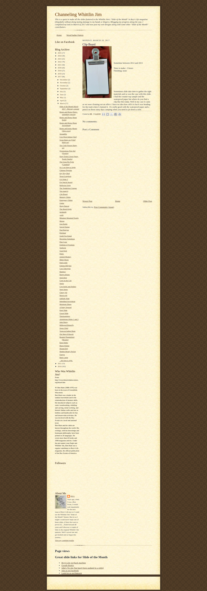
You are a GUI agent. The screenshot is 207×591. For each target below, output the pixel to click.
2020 (60, 68)
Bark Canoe (64, 357)
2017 (60, 77)
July (61, 91)
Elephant (63, 233)
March (62, 103)
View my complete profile (64, 540)
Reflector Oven (65, 185)
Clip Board (63, 194)
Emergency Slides (66, 200)
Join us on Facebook (70, 570)
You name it (64, 191)
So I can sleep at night (68, 167)
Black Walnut (64, 346)
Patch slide (63, 263)
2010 (60, 366)
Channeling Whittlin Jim (78, 14)
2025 (60, 53)
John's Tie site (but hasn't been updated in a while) (82, 568)
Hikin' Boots (64, 260)
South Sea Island (66, 236)
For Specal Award (66, 182)
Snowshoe (63, 278)
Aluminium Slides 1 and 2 (69, 319)
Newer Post (87, 201)
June (62, 95)
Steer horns (64, 289)
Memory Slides (65, 197)
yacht (61, 215)
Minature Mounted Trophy (69, 218)
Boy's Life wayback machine (73, 563)
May (62, 97)
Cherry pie (63, 292)
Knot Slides (64, 343)
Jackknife (63, 212)
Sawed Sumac (65, 227)
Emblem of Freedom (67, 245)
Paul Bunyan (64, 230)
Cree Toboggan (65, 269)
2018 (60, 74)
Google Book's (67, 565)
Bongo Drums (65, 275)
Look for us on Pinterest (71, 573)
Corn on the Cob (65, 281)
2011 (60, 363)
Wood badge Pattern (74, 35)
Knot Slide (63, 310)
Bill (73, 496)
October (63, 86)
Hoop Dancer (64, 206)
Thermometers (65, 316)
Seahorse (63, 248)
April (62, 100)
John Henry (64, 322)
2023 (60, 59)
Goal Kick (63, 251)
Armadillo (63, 134)
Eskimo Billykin (65, 266)
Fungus (62, 355)
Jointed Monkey (65, 257)
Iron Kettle (63, 224)
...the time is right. (66, 361)
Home (59, 35)
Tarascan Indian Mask (68, 331)
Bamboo (63, 272)
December (64, 80)
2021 (60, 65)
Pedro (62, 254)
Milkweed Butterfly (67, 325)
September (64, 89)
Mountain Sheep (65, 304)
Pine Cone (63, 242)
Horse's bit (63, 295)
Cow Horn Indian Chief (68, 137)
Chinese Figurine (66, 170)
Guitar (62, 203)
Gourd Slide (64, 313)
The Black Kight (65, 209)
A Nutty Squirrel (65, 307)
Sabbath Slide (65, 298)
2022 (60, 62)
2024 (60, 56)
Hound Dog (64, 349)
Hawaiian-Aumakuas (67, 239)
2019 (60, 71)
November (64, 83)
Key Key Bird (65, 173)
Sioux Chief (64, 328)
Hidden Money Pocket (68, 351)
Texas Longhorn (65, 176)
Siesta (62, 283)
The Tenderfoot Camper (68, 188)
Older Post (147, 201)
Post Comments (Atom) (104, 207)
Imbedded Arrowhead (67, 301)
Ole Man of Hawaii (67, 334)
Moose (62, 221)
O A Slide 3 (64, 179)
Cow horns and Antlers (68, 287)
